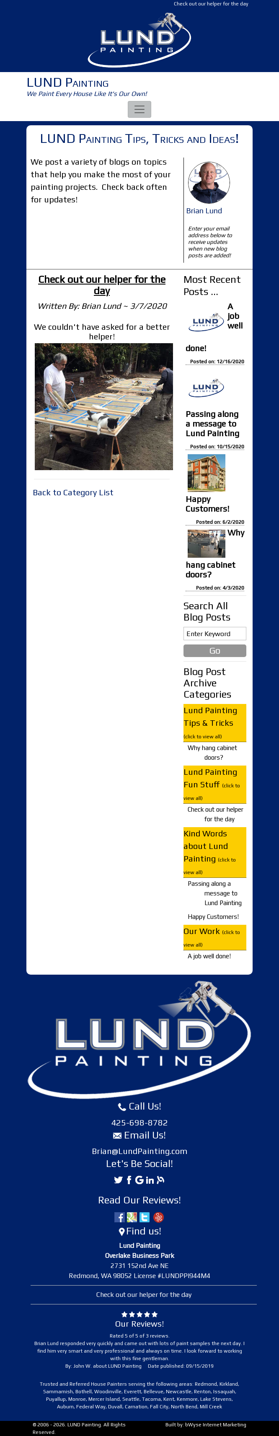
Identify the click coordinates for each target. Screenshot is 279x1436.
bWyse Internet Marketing (215, 1425)
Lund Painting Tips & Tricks (210, 722)
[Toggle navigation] (139, 109)
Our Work (211, 937)
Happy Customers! (207, 503)
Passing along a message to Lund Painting (212, 423)
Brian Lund (204, 210)
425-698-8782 (139, 1122)
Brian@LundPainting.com (139, 1151)
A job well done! (209, 956)
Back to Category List (73, 492)
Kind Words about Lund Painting (209, 851)
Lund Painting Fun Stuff (211, 784)
